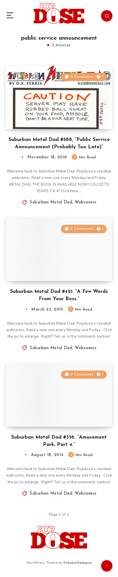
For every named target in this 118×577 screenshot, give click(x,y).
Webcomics (86, 202)
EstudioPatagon (77, 562)
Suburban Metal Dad (51, 202)
